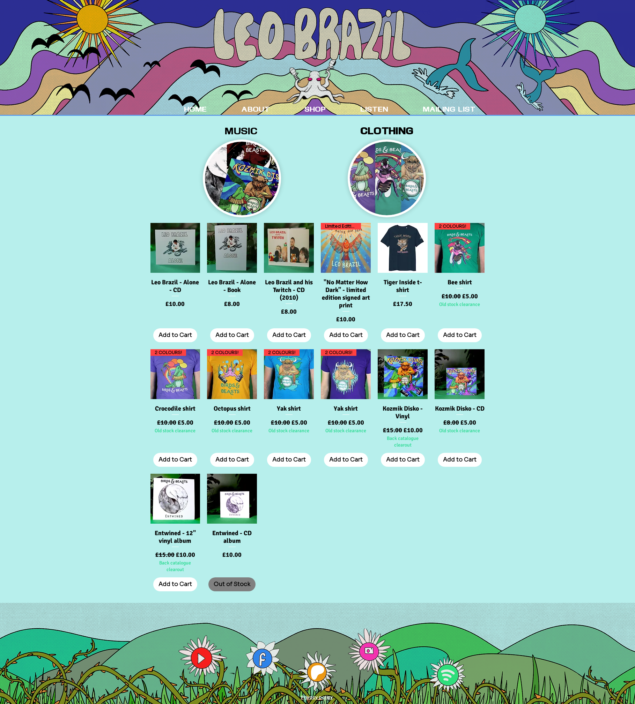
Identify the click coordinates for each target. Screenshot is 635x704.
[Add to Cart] (175, 335)
